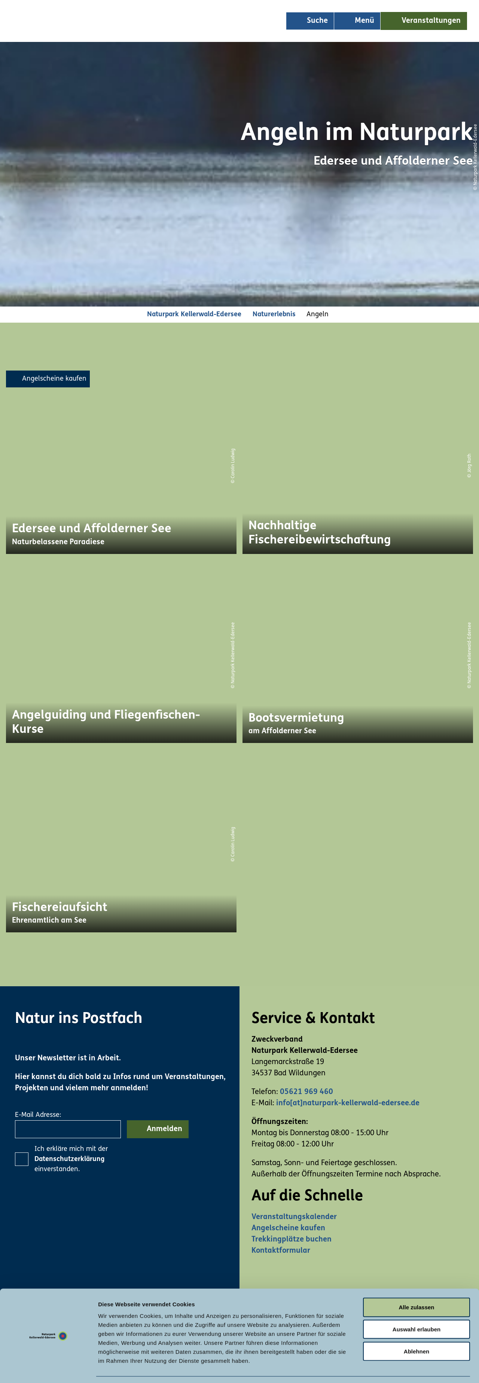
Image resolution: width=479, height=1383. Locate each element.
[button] (424, 21)
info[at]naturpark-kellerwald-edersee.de (347, 1103)
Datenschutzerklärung (69, 1159)
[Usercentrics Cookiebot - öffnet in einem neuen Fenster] (48, 1368)
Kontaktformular (280, 1251)
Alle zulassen (416, 1284)
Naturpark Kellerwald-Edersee (194, 314)
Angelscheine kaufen (288, 1228)
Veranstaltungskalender (294, 1217)
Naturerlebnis (274, 314)
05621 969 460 (306, 1092)
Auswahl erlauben (416, 1306)
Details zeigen (398, 1368)
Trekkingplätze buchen (291, 1239)
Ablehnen (416, 1328)
